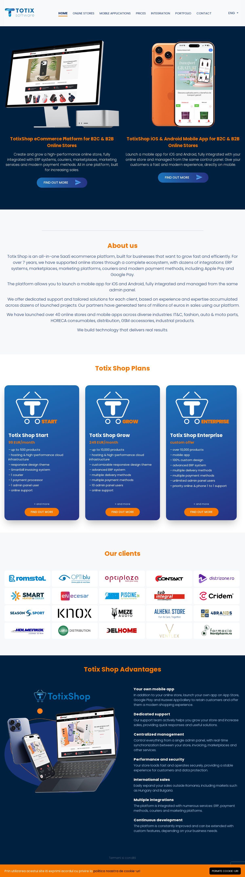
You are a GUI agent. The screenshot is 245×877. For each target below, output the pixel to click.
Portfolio (183, 13)
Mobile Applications (115, 13)
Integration (160, 13)
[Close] (225, 871)
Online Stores (83, 13)
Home (62, 13)
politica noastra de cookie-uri (116, 871)
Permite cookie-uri (225, 871)
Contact (204, 13)
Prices (141, 13)
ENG (232, 13)
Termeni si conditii (122, 858)
